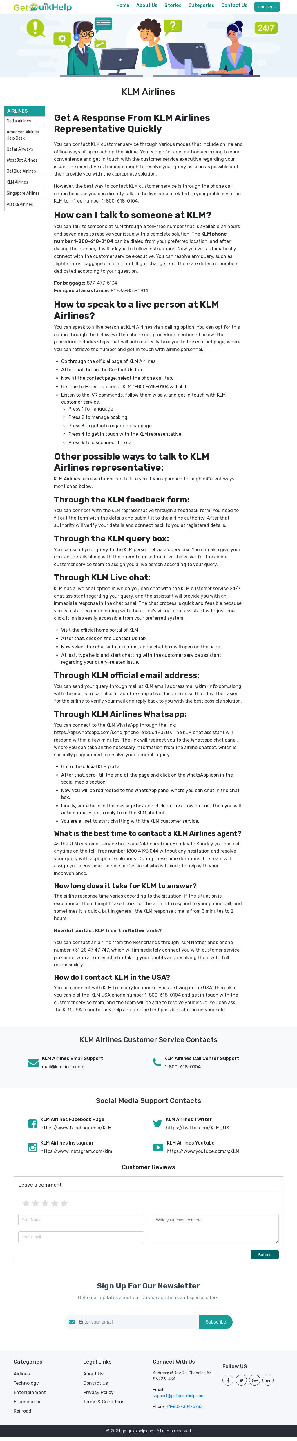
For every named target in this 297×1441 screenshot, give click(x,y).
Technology (26, 1387)
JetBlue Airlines (21, 175)
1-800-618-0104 (182, 1071)
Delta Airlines (19, 125)
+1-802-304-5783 (184, 1410)
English (267, 8)
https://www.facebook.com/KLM (76, 1132)
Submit (264, 1258)
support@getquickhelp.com (179, 1399)
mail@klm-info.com (63, 1071)
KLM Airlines (17, 186)
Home (122, 7)
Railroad (22, 1415)
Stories (173, 7)
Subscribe (215, 1326)
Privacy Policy (98, 1396)
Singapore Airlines (23, 197)
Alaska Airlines (20, 208)
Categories (201, 7)
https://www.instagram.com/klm (76, 1155)
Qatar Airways (20, 153)
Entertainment (30, 1396)
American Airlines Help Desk (23, 139)
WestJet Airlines (22, 164)
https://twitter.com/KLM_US (197, 1132)
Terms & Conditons (103, 1406)
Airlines (22, 1378)
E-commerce (27, 1406)
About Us (146, 7)
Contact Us (234, 7)
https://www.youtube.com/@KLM (203, 1155)
